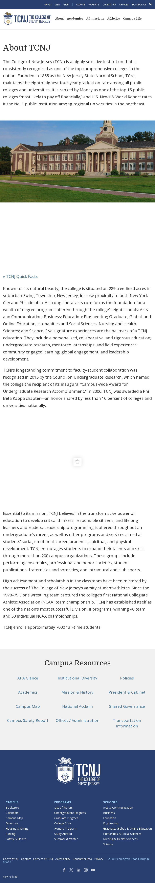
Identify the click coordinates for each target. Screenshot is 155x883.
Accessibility (62, 859)
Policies (127, 678)
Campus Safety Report (27, 720)
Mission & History (77, 692)
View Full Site (10, 876)
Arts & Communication (118, 807)
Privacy (98, 859)
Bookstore (13, 807)
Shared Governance (127, 706)
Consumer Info (82, 859)
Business (109, 813)
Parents (93, 4)
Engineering (110, 823)
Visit (57, 4)
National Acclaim (77, 706)
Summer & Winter (66, 839)
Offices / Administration (77, 720)
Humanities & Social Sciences (122, 834)
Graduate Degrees (66, 818)
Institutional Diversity (77, 678)
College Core (62, 823)
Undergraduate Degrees (70, 813)
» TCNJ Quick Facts (20, 276)
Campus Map (28, 706)
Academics (28, 692)
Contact (26, 859)
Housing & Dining (17, 828)
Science (108, 844)
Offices (124, 4)
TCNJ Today (139, 4)
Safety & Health (16, 839)
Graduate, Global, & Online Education (127, 828)
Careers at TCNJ (43, 859)
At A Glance (27, 678)
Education (109, 818)
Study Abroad (63, 834)
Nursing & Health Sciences (120, 839)
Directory (109, 4)
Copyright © (11, 859)
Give (66, 4)
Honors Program (65, 828)
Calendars (12, 813)
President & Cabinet (127, 692)
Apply (48, 4)
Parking (10, 834)
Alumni (80, 4)
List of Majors (63, 807)
